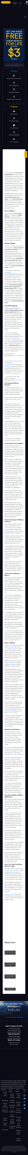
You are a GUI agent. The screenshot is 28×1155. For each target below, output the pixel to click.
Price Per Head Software (18, 1119)
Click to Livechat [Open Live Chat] (14, 1044)
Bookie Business (18, 1139)
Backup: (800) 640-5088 (18, 65)
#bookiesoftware (18, 372)
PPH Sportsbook (12, 1111)
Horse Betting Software (12, 1121)
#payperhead (7, 366)
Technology (5, 1100)
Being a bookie (8, 194)
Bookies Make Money (18, 1104)
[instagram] (24, 1095)
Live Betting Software (12, 1127)
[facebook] (24, 1104)
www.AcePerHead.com (10, 274)
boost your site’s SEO (11, 713)
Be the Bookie (5, 1119)
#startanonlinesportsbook (15, 361)
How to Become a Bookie (18, 1110)
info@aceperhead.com (14, 1042)
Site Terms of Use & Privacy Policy (18, 1146)
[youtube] (24, 1098)
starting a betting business (12, 870)
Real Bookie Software (18, 1125)
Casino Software (12, 1115)
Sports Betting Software (12, 1095)
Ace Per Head (14, 308)
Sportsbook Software (12, 1106)
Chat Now (20, 3)
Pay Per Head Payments (5, 1105)
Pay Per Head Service (18, 1095)
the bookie (11, 226)
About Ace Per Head (5, 1111)
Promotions (5, 1130)
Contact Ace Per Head (10, 894)
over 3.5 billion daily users (16, 754)
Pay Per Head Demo (5, 1094)
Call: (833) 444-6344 (14, 1036)
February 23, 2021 (17, 380)
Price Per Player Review (18, 1132)
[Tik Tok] (24, 1101)
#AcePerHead (8, 364)
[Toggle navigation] (25, 16)
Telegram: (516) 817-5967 (14, 1030)
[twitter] (24, 1108)
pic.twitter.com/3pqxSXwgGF (12, 373)
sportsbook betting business (11, 447)
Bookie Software (12, 1101)
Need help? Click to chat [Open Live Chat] (9, 65)
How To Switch (5, 1124)
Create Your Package (6, 2)
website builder (12, 662)
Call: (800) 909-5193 (14, 3)
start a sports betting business (12, 648)
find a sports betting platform (12, 526)
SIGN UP (26, 154)
